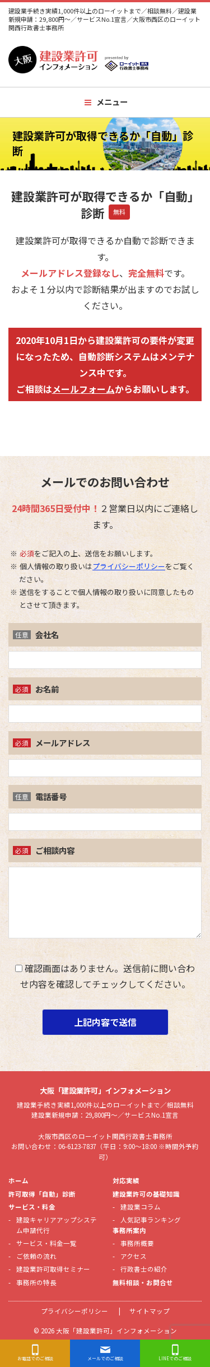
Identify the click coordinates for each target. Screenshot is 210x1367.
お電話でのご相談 (35, 1358)
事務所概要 (137, 1243)
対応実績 (126, 1180)
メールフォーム (83, 389)
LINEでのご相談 (175, 1358)
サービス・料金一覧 (46, 1243)
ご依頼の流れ (36, 1256)
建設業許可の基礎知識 (146, 1193)
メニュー (112, 102)
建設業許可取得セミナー (53, 1268)
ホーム (18, 1180)
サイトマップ (149, 1310)
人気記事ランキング (150, 1219)
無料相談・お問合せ (143, 1282)
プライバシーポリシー (128, 566)
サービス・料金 (31, 1206)
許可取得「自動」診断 (42, 1193)
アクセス (133, 1256)
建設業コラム (140, 1206)
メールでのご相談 (105, 1358)
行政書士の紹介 (143, 1268)
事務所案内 (129, 1230)
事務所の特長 (36, 1282)
